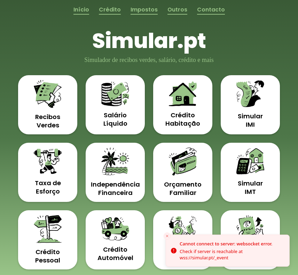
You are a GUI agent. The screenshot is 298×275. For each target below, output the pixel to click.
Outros (177, 10)
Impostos (144, 10)
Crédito (110, 10)
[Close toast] (167, 236)
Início (81, 10)
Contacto (211, 10)
